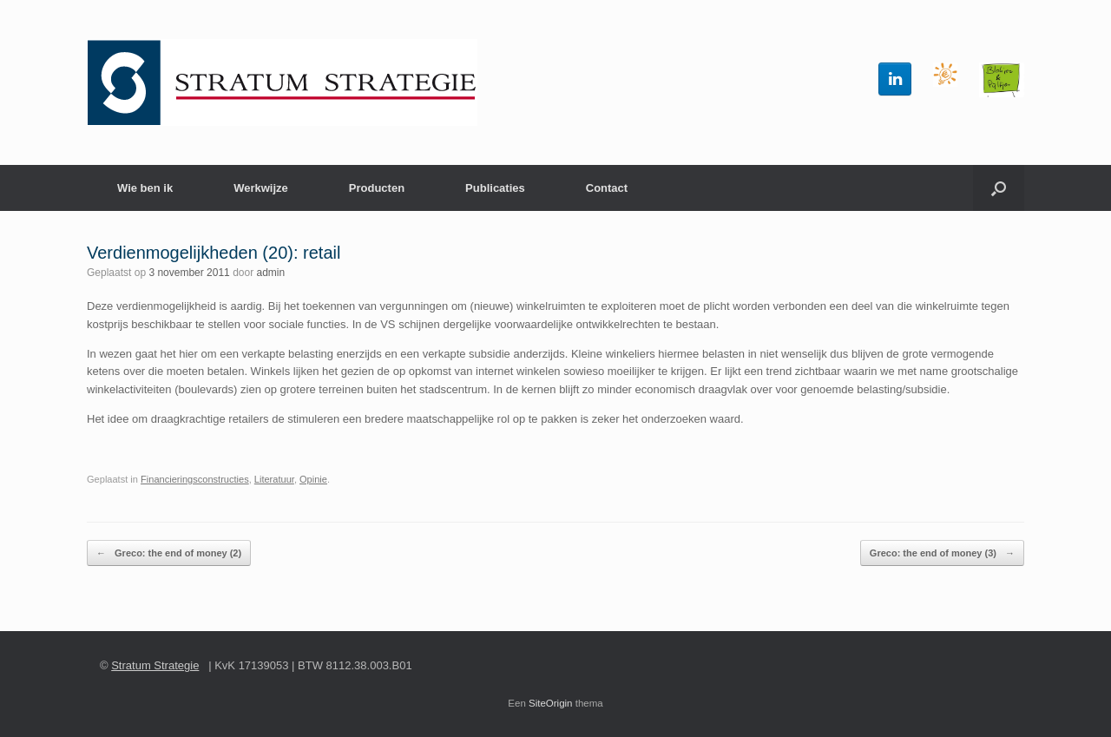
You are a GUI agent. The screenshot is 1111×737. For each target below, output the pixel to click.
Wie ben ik (145, 187)
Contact (607, 187)
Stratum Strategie (155, 665)
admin (271, 273)
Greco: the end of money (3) (942, 553)
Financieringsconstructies (195, 479)
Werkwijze (260, 187)
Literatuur (274, 479)
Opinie (313, 479)
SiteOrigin (551, 703)
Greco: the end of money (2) (168, 553)
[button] (998, 188)
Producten (376, 187)
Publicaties (495, 187)
